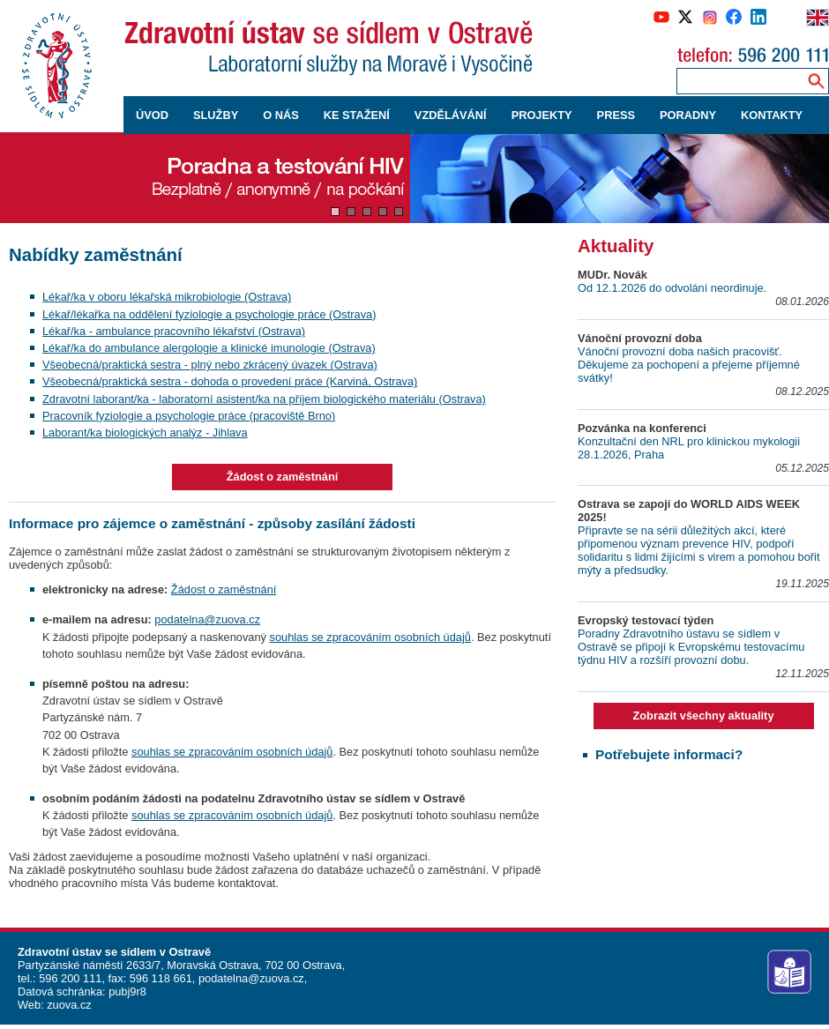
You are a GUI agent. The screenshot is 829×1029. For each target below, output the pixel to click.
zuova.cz (69, 1004)
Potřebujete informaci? (669, 754)
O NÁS (281, 115)
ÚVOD (152, 115)
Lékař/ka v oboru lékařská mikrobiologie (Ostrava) (166, 296)
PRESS (616, 115)
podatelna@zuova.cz (207, 619)
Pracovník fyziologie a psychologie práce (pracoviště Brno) (188, 415)
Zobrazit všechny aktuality (702, 715)
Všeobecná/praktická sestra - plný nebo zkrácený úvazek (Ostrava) (209, 364)
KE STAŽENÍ (357, 115)
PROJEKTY (542, 115)
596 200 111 (69, 978)
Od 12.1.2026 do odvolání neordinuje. (672, 288)
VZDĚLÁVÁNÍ (450, 115)
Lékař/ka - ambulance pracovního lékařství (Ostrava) (173, 331)
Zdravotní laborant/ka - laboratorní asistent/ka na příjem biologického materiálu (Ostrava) (264, 399)
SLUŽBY (215, 115)
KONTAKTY (772, 115)
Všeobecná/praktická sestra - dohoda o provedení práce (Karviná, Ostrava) (229, 381)
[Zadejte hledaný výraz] (738, 80)
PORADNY (688, 115)
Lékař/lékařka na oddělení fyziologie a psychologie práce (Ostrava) (209, 314)
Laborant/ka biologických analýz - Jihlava (145, 432)
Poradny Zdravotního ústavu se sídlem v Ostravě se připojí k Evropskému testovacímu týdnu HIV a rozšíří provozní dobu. (691, 647)
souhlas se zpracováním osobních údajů (370, 637)
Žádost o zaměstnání (283, 476)
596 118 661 (159, 978)
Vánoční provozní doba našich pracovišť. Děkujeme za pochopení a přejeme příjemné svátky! (689, 364)
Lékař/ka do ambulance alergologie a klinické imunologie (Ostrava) (209, 347)
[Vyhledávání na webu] (816, 80)
